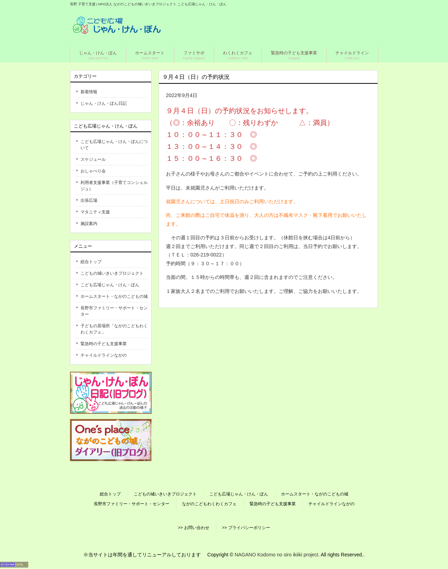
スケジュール (93, 159)
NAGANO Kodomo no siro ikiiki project (276, 554)
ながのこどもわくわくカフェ (209, 503)
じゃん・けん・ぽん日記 (103, 103)
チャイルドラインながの (103, 355)
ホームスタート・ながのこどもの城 (114, 296)
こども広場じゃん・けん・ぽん (109, 284)
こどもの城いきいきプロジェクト (112, 273)
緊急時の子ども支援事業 (103, 343)
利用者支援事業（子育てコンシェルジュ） (114, 185)
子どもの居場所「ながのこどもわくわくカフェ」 (114, 329)
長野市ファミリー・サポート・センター (114, 311)
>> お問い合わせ (193, 527)
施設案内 (88, 223)
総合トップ (91, 261)
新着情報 (88, 91)
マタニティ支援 (95, 212)
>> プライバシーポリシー (246, 527)
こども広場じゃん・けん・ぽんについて (114, 144)
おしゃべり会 (93, 171)
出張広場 (88, 200)
